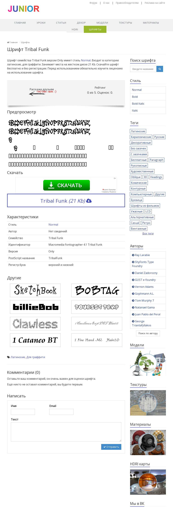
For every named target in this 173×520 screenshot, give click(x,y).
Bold (135, 97)
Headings (156, 177)
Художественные (142, 171)
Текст (14, 419)
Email (52, 406)
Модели (102, 22)
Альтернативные (142, 217)
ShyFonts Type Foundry (143, 264)
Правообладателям (127, 2)
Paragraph (156, 160)
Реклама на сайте (155, 2)
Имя (13, 406)
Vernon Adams (143, 287)
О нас (106, 2)
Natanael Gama (143, 307)
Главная (20, 22)
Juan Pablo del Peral (146, 314)
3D (145, 177)
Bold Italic (138, 103)
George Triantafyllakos (141, 323)
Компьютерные (141, 194)
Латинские (18, 357)
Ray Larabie (141, 255)
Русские (159, 137)
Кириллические (141, 137)
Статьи (61, 22)
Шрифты (95, 29)
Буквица (136, 200)
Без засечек (138, 148)
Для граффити (35, 357)
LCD (148, 211)
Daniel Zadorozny (144, 273)
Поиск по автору (148, 333)
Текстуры (125, 22)
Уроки (41, 22)
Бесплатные (139, 160)
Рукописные (139, 165)
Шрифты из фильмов (145, 206)
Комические (139, 183)
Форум (93, 2)
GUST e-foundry (144, 280)
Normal (86, 60)
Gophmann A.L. (143, 293)
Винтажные (138, 228)
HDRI (75, 29)
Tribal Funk (66, 200)
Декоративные (141, 143)
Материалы (151, 22)
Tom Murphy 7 (143, 300)
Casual (135, 223)
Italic (135, 110)
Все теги (148, 233)
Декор (81, 22)
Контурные (138, 188)
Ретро (146, 223)
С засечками (139, 154)
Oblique (136, 177)
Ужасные (136, 211)
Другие (159, 194)
